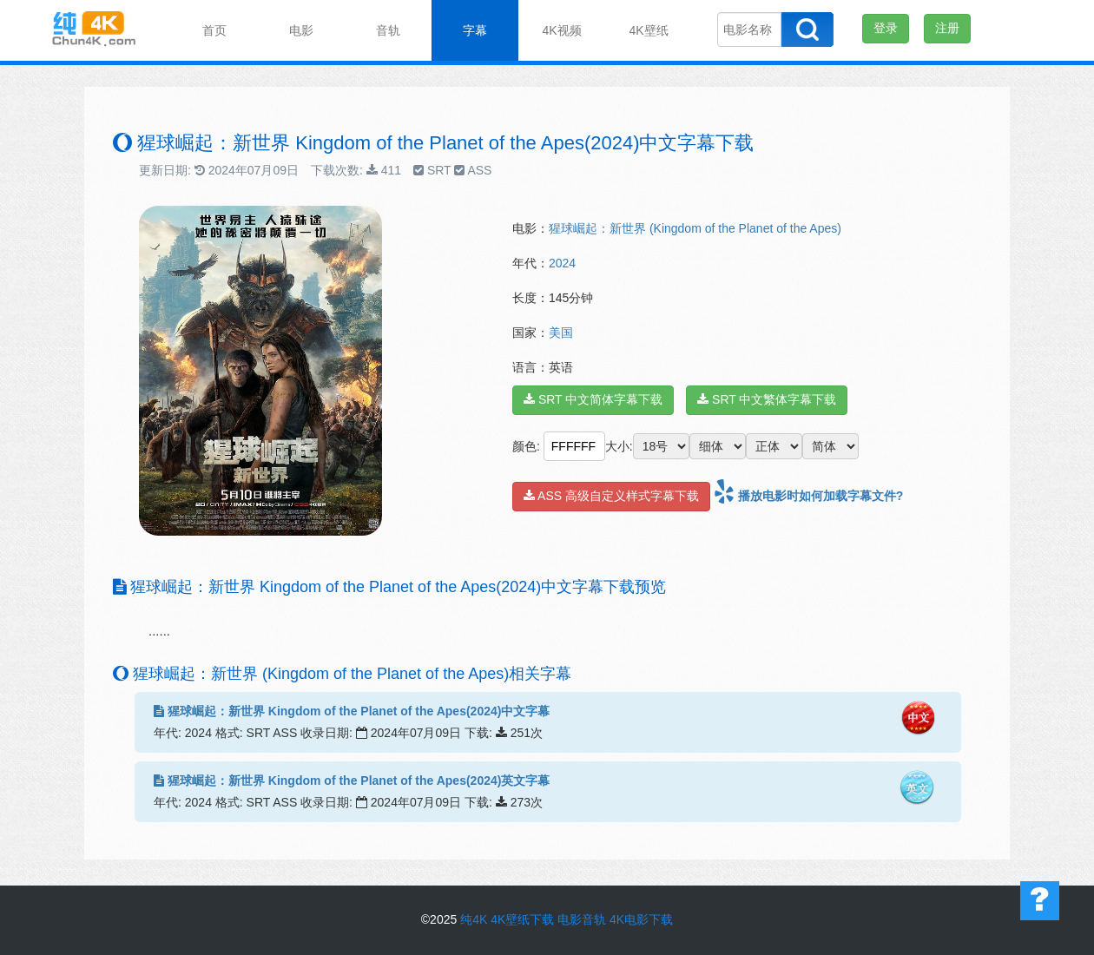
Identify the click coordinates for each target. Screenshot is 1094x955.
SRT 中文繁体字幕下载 (766, 399)
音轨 (388, 30)
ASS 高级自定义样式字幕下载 (611, 496)
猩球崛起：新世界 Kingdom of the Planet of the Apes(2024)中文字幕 (352, 711)
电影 (301, 30)
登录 (885, 28)
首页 (214, 30)
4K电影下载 (641, 919)
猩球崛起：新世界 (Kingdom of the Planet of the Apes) (695, 228)
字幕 (475, 30)
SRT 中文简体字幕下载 (593, 399)
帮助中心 (1039, 900)
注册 (947, 28)
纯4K (473, 919)
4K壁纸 (648, 30)
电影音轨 (581, 919)
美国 (561, 332)
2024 (562, 263)
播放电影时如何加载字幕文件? (808, 496)
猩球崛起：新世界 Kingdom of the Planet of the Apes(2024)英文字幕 (352, 780)
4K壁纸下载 (522, 919)
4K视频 (561, 30)
